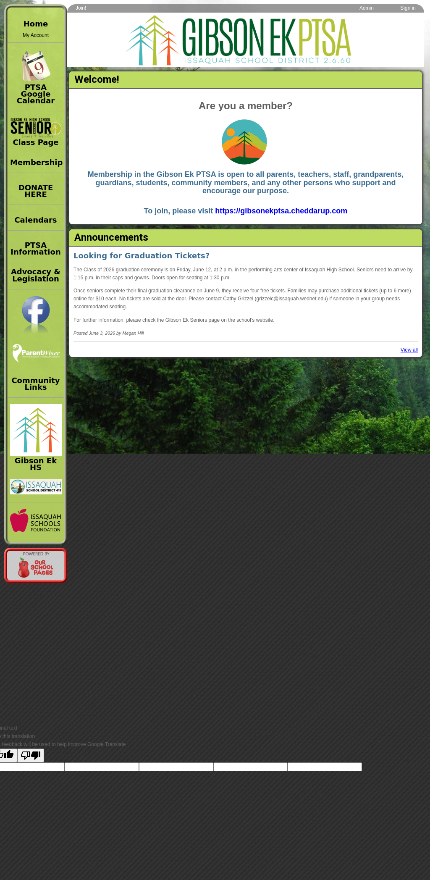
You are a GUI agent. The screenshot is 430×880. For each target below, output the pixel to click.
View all (409, 350)
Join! (81, 8)
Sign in (408, 8)
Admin (366, 8)
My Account (36, 35)
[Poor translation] (30, 755)
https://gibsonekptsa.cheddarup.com (281, 211)
